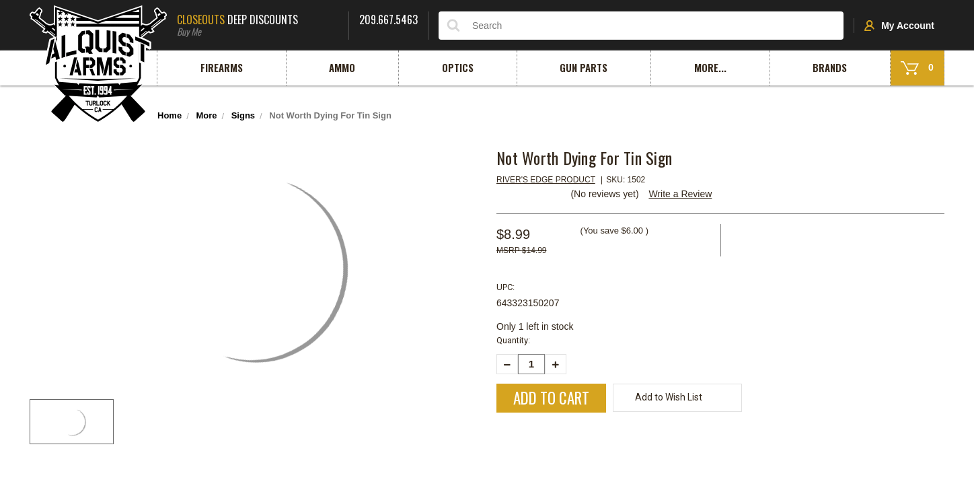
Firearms (221, 67)
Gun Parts (583, 67)
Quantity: (513, 340)
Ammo (342, 67)
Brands (830, 67)
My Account (899, 25)
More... (710, 67)
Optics (458, 67)
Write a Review (680, 193)
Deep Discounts (257, 23)
